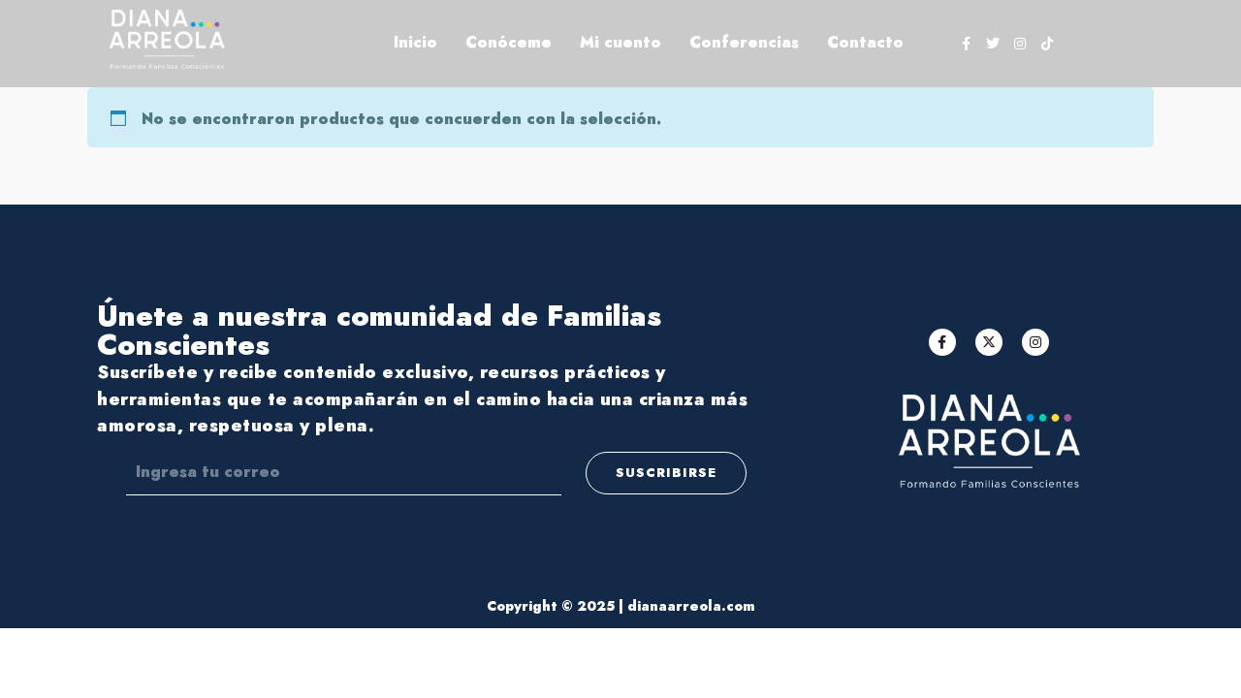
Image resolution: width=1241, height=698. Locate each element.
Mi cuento (620, 42)
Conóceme (508, 42)
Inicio (415, 42)
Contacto (865, 42)
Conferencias (744, 42)
